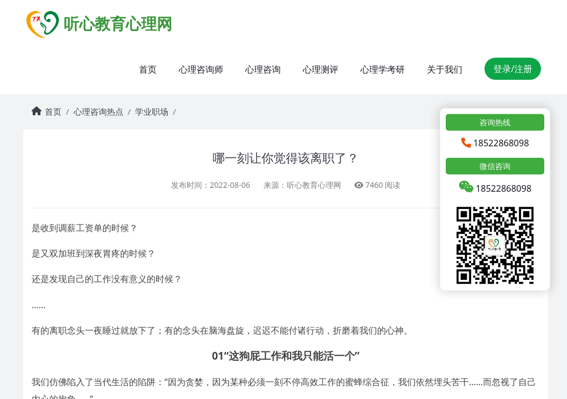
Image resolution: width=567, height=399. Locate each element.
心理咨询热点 (98, 111)
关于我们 (444, 69)
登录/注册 (512, 69)
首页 (148, 69)
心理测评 (320, 69)
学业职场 (151, 111)
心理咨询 (263, 69)
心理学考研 (382, 69)
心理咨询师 (201, 69)
